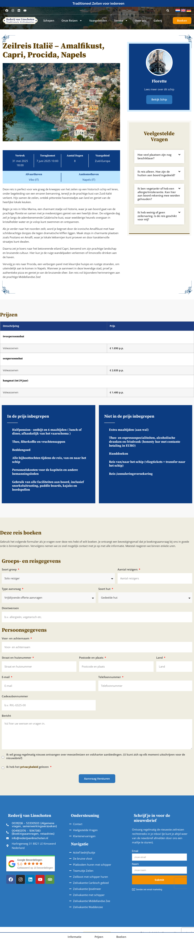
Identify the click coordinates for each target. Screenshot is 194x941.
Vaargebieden (98, 20)
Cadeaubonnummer (15, 696)
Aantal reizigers (128, 569)
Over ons (140, 20)
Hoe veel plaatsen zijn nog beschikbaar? (154, 156)
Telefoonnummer (109, 677)
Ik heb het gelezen (28, 767)
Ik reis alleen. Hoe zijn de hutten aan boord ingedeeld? (156, 173)
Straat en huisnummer (17, 657)
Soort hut (104, 589)
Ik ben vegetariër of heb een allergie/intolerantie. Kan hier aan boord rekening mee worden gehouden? (159, 194)
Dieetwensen (10, 608)
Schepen (48, 20)
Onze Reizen (71, 20)
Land (159, 657)
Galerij (158, 20)
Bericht (6, 715)
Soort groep (9, 569)
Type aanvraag (11, 589)
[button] (168, 10)
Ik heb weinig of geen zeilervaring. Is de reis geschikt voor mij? (157, 215)
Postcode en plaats (91, 657)
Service (121, 20)
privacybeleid (29, 767)
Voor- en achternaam (16, 638)
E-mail (6, 677)
